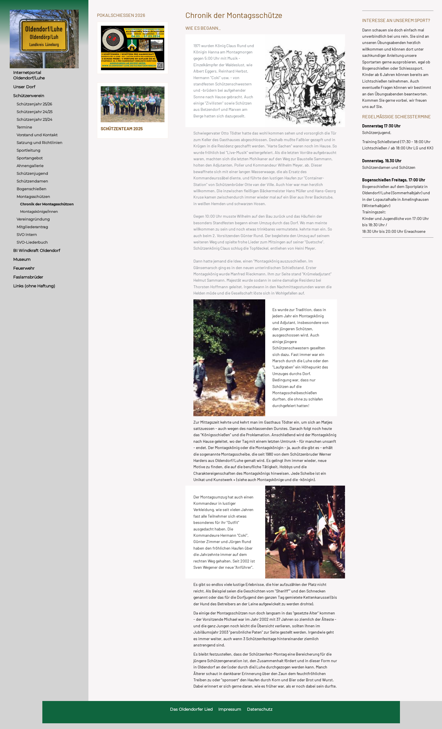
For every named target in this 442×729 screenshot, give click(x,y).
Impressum (229, 709)
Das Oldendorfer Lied (191, 709)
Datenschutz (259, 709)
